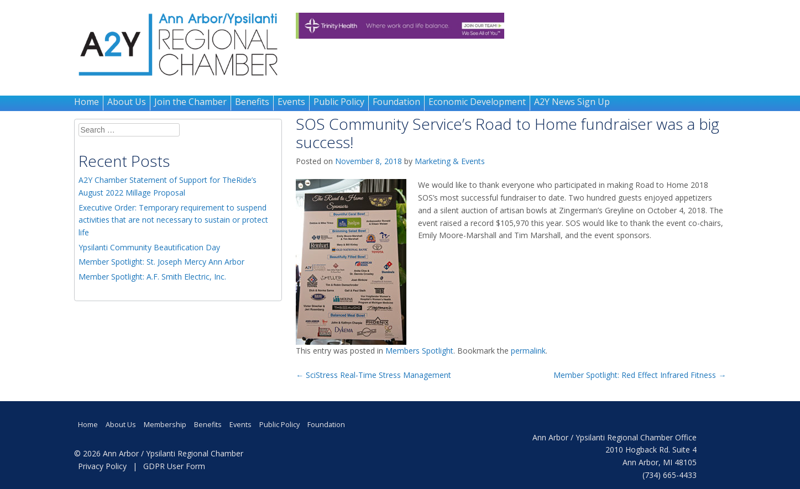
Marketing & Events (450, 161)
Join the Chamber (190, 102)
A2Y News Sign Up (572, 102)
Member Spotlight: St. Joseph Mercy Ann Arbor (161, 261)
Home (86, 102)
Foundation (396, 102)
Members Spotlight (419, 350)
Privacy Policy (102, 466)
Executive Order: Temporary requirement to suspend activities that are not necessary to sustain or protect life (173, 220)
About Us (126, 102)
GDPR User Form (174, 466)
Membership (165, 424)
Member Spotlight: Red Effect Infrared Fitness (639, 375)
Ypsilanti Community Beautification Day (149, 247)
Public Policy (338, 102)
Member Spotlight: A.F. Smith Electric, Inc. (152, 276)
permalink (528, 350)
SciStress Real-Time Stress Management (373, 375)
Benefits (252, 102)
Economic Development (477, 102)
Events (291, 102)
